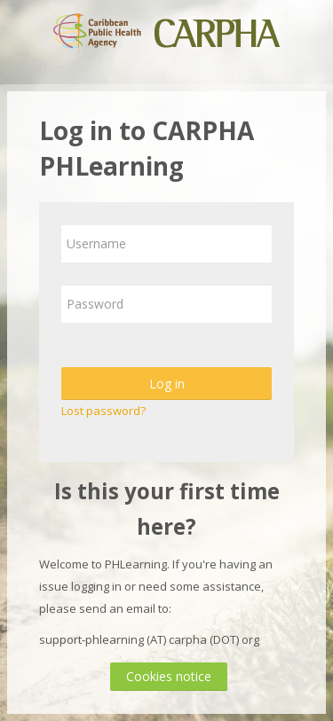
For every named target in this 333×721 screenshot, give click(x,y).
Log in (167, 383)
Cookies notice (168, 676)
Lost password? (103, 411)
